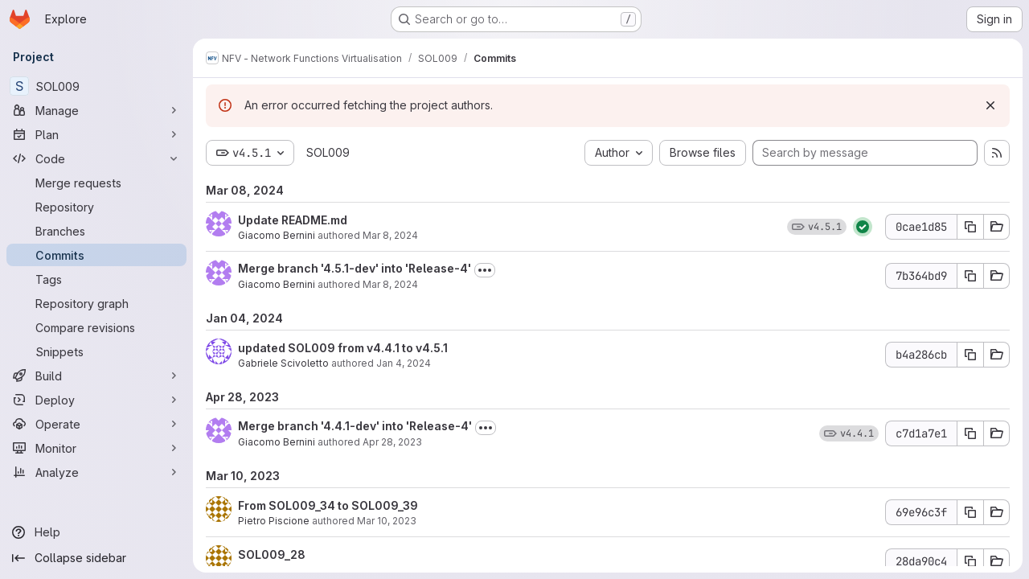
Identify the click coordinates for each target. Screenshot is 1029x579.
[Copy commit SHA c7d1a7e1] (970, 433)
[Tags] (96, 279)
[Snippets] (96, 351)
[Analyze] (96, 472)
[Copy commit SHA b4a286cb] (970, 355)
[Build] (96, 375)
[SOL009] (96, 86)
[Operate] (96, 424)
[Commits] (96, 255)
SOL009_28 (271, 554)
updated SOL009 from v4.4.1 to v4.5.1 (343, 348)
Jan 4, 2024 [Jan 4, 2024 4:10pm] (403, 363)
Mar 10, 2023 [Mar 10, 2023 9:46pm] (386, 521)
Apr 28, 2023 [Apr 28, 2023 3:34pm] (392, 442)
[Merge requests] (96, 182)
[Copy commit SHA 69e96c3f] (970, 512)
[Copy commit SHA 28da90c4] (970, 561)
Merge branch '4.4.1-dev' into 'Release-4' (355, 426)
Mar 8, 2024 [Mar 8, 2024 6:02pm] (390, 235)
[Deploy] (96, 399)
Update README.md (292, 220)
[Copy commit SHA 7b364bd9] (970, 276)
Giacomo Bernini (276, 235)
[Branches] (96, 231)
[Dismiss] (990, 105)
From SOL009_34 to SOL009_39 (328, 505)
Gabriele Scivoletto (283, 363)
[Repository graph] (96, 303)
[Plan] (96, 134)
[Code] (96, 158)
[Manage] (96, 110)
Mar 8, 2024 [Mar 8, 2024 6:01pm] (390, 284)
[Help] (96, 532)
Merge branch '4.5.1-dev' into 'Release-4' (354, 268)
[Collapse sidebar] (96, 558)
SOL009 (328, 152)
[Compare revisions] (96, 327)
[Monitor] (96, 448)
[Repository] (96, 206)
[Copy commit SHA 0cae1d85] (970, 227)
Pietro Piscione (274, 521)
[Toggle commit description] (484, 270)
